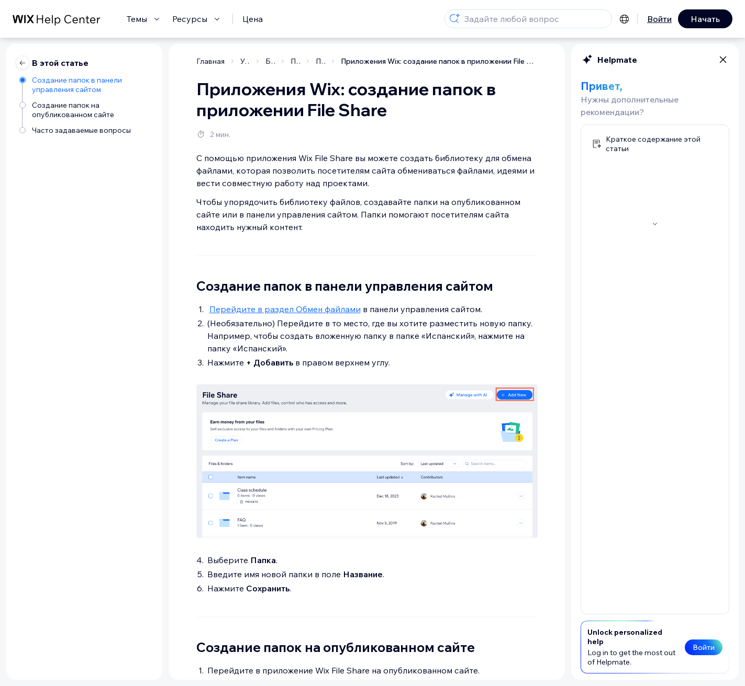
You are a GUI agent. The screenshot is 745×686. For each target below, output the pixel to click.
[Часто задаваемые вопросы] (85, 130)
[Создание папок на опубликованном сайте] (85, 109)
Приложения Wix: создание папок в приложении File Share (439, 61)
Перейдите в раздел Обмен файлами (285, 309)
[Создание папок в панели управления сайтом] (85, 84)
